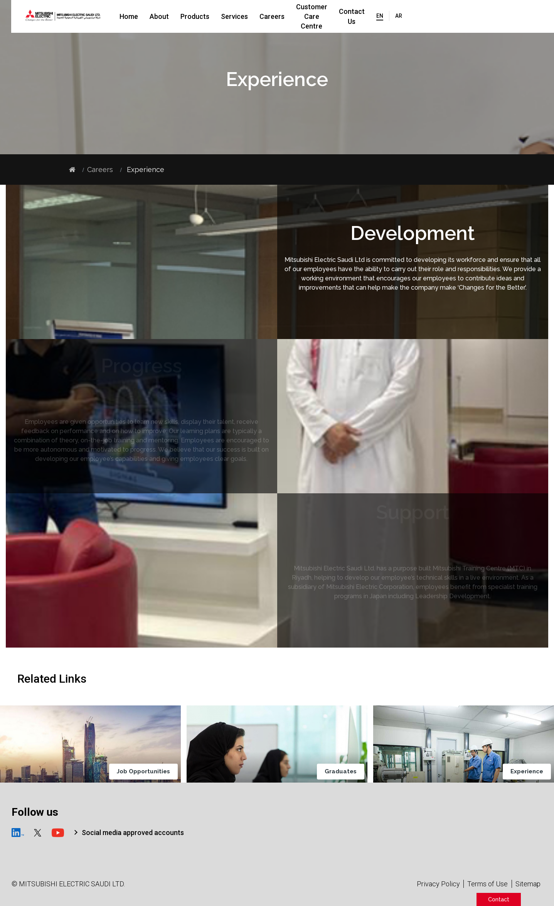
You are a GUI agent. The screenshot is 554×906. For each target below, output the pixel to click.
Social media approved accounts (133, 832)
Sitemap (528, 884)
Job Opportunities (145, 771)
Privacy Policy (438, 884)
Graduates (343, 771)
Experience (529, 771)
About (185, 16)
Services (261, 16)
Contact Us (422, 16)
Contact (498, 899)
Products (221, 16)
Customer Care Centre (358, 16)
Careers (298, 16)
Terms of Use (487, 884)
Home (155, 16)
